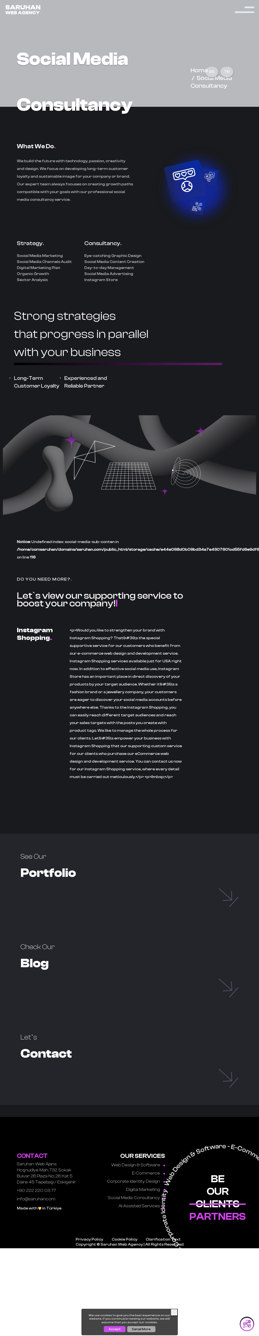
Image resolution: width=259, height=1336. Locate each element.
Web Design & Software (138, 1154)
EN (211, 72)
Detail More (141, 1329)
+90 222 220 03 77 (36, 1179)
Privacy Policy (89, 1228)
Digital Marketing (145, 1178)
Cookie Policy (124, 1228)
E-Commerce (148, 1162)
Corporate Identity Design (136, 1170)
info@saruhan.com (36, 1188)
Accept (115, 1329)
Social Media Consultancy (136, 1186)
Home (199, 70)
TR (227, 72)
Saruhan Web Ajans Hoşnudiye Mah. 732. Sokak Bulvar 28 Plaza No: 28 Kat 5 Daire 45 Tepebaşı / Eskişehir (46, 1162)
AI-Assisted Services (142, 1195)
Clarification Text (163, 1228)
